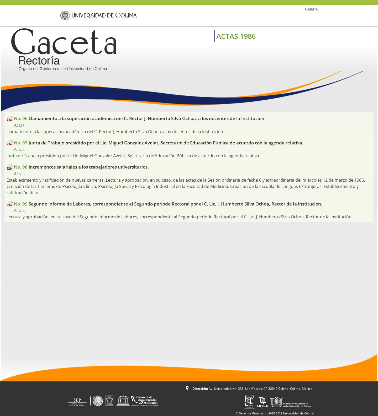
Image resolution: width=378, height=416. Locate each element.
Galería (311, 9)
